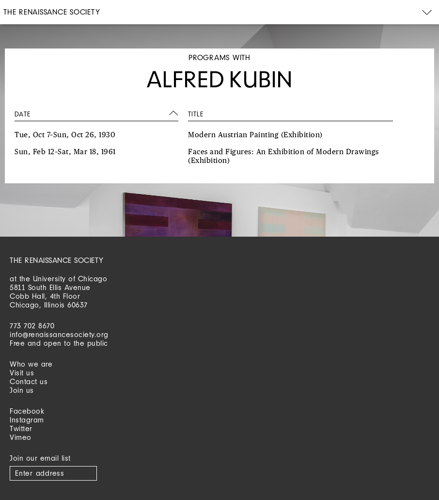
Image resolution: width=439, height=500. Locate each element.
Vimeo (20, 437)
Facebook (27, 411)
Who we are (31, 364)
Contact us (28, 381)
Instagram (27, 419)
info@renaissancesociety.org (59, 334)
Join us (22, 390)
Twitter (21, 428)
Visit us (22, 372)
